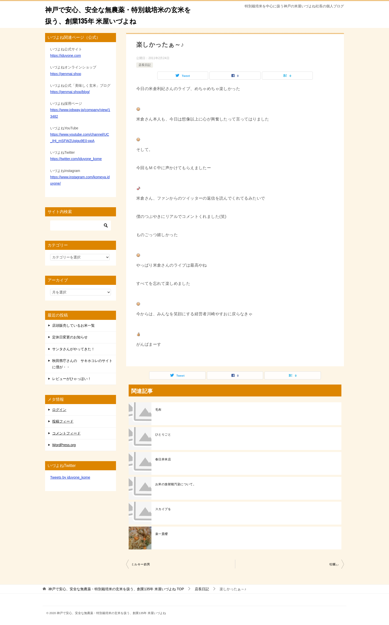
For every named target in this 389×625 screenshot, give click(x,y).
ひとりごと (163, 434)
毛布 (158, 409)
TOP (116, 589)
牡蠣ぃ (334, 564)
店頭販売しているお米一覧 (73, 325)
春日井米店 (163, 459)
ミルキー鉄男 (140, 564)
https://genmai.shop (65, 74)
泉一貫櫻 (161, 534)
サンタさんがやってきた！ (73, 349)
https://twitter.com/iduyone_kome (76, 159)
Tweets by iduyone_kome (70, 477)
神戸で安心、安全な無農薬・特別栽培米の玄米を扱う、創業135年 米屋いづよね (117, 14)
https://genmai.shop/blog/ (70, 92)
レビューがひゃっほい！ (71, 379)
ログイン (59, 410)
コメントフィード (66, 433)
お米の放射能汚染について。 (175, 484)
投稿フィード (62, 421)
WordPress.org (64, 445)
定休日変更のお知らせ (70, 337)
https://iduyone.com (65, 56)
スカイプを (163, 509)
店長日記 (145, 65)
